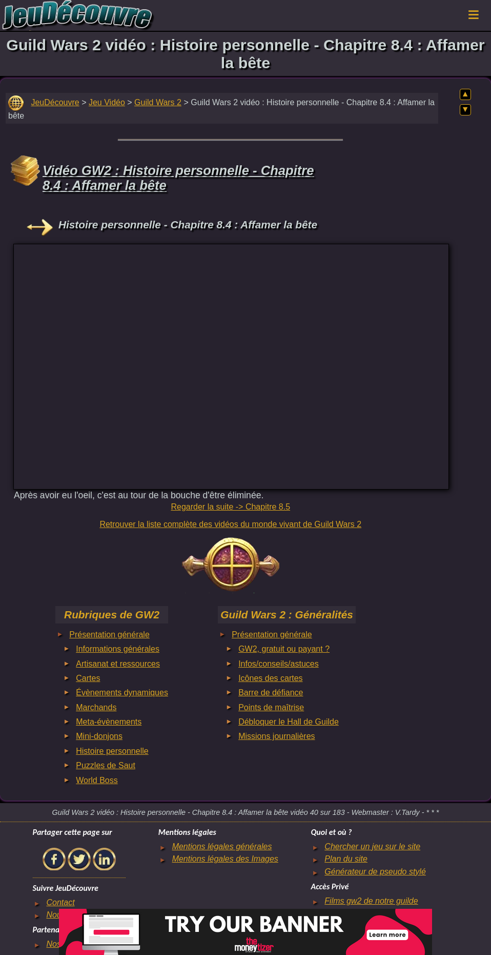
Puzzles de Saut (105, 765)
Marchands (96, 707)
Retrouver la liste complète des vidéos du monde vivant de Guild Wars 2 (230, 524)
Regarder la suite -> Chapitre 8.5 (230, 506)
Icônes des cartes (270, 678)
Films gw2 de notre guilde (371, 900)
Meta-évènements (108, 721)
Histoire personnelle (112, 751)
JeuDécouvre (55, 102)
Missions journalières (276, 736)
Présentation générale (109, 634)
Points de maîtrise (271, 707)
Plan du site (345, 858)
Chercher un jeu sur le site (372, 846)
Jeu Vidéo (107, 102)
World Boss (97, 780)
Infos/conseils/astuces (278, 663)
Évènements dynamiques (122, 692)
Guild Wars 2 (157, 102)
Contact (60, 902)
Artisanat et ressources (118, 663)
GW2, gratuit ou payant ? (284, 649)
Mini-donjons (99, 736)
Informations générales (117, 649)
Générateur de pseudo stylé (374, 871)
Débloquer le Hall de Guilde (288, 721)
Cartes (88, 678)
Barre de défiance (270, 692)
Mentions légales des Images (225, 858)
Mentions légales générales (222, 846)
